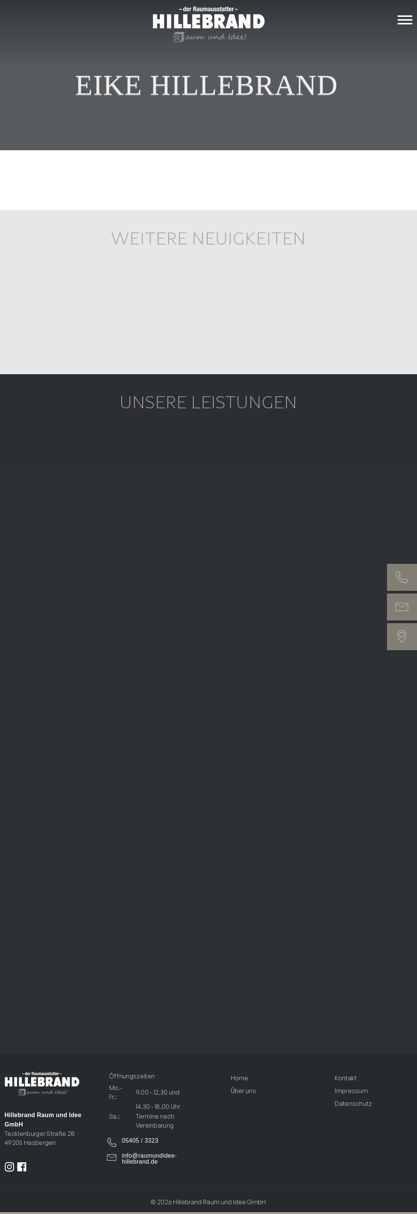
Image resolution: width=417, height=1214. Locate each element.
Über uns (243, 1091)
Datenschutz (353, 1103)
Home (239, 1078)
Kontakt (346, 1078)
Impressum (351, 1091)
